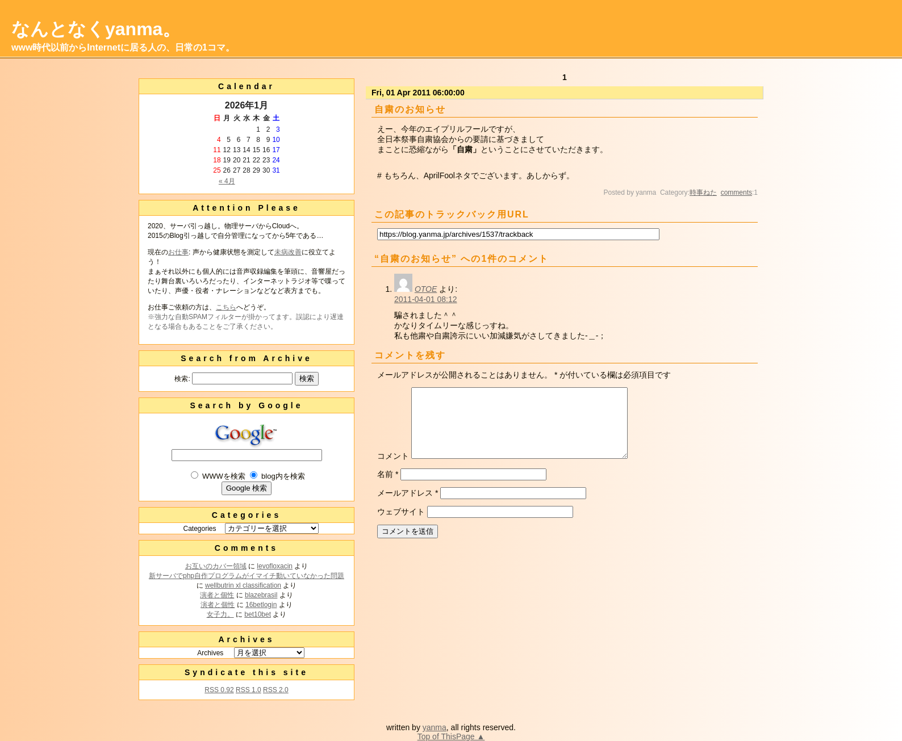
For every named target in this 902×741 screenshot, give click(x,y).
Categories (199, 529)
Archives (210, 653)
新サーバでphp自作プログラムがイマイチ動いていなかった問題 (246, 576)
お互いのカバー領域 (216, 566)
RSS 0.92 (218, 690)
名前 (387, 487)
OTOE (426, 289)
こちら (226, 307)
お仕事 (178, 252)
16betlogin (261, 605)
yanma (434, 727)
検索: (182, 379)
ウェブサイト (401, 525)
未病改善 (288, 252)
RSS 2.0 (276, 690)
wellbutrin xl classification (243, 585)
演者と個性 (217, 595)
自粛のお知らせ (410, 109)
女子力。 (220, 614)
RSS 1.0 (248, 690)
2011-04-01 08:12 (425, 299)
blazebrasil (261, 595)
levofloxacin (275, 566)
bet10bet (257, 614)
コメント (393, 469)
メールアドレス (407, 506)
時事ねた (703, 192)
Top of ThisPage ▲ (451, 736)
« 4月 (227, 181)
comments (736, 192)
